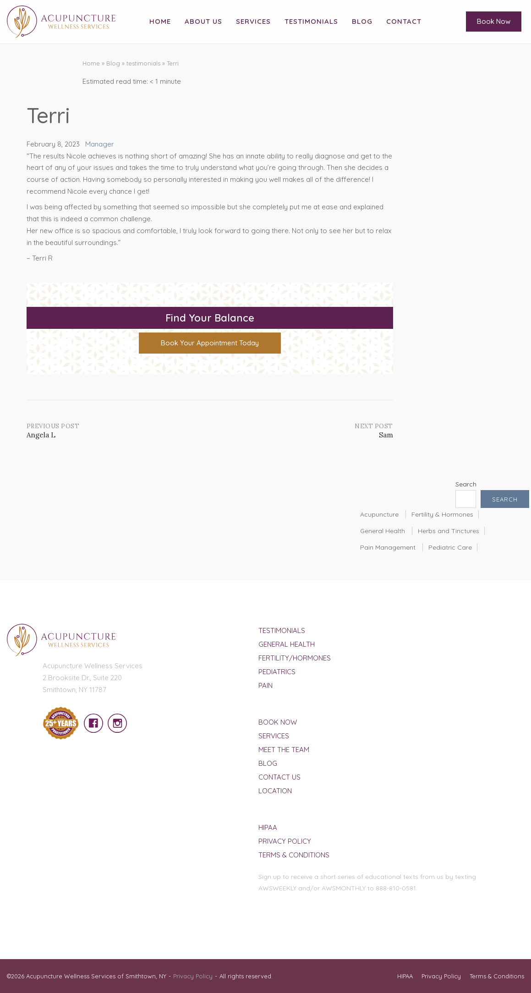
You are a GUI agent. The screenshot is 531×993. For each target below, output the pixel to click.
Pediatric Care (450, 547)
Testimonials (311, 21)
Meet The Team (283, 749)
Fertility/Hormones (294, 658)
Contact (404, 21)
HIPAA (267, 827)
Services (253, 21)
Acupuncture (379, 514)
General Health (382, 531)
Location (275, 790)
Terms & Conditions (293, 855)
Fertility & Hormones (442, 514)
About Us (203, 21)
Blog (362, 21)
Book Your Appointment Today (210, 342)
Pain (265, 685)
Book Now (493, 21)
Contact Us (279, 777)
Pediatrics (277, 671)
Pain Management (388, 547)
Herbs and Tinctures (448, 531)
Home (160, 21)
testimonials (143, 63)
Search (465, 484)
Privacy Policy (284, 841)
